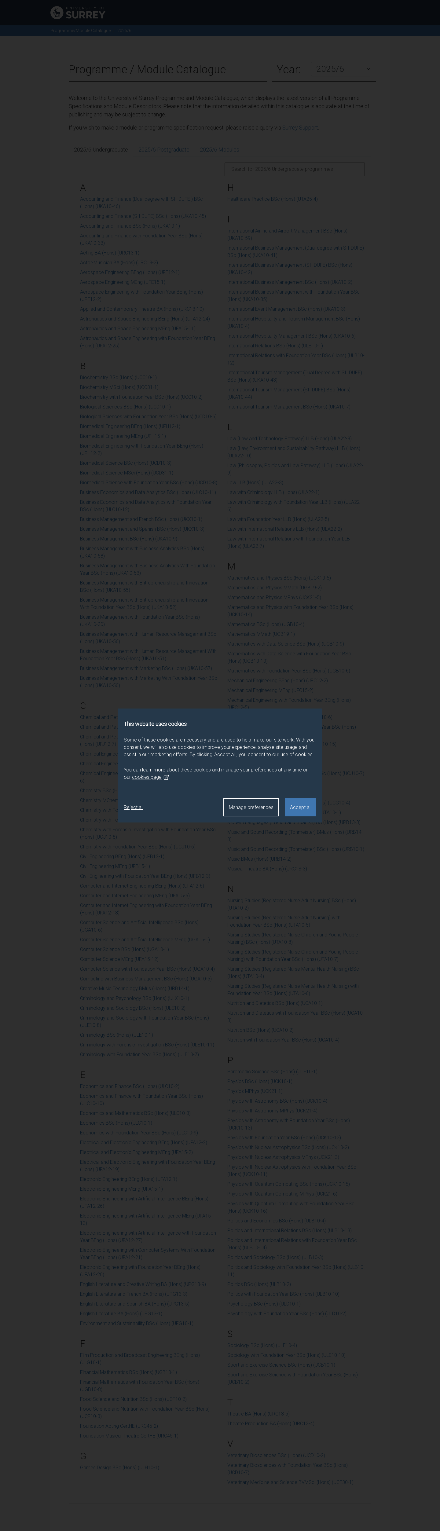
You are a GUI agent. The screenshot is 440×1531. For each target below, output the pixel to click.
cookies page (150, 777)
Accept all (300, 807)
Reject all (133, 807)
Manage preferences (251, 807)
